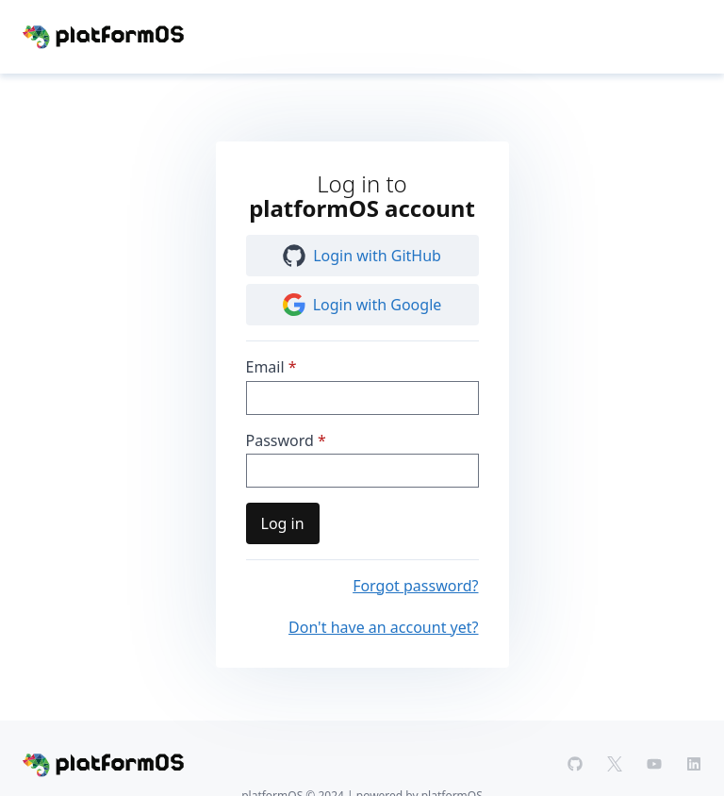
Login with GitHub (362, 255)
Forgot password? (415, 585)
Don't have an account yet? (383, 627)
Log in (282, 523)
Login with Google (362, 304)
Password (280, 440)
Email (265, 367)
